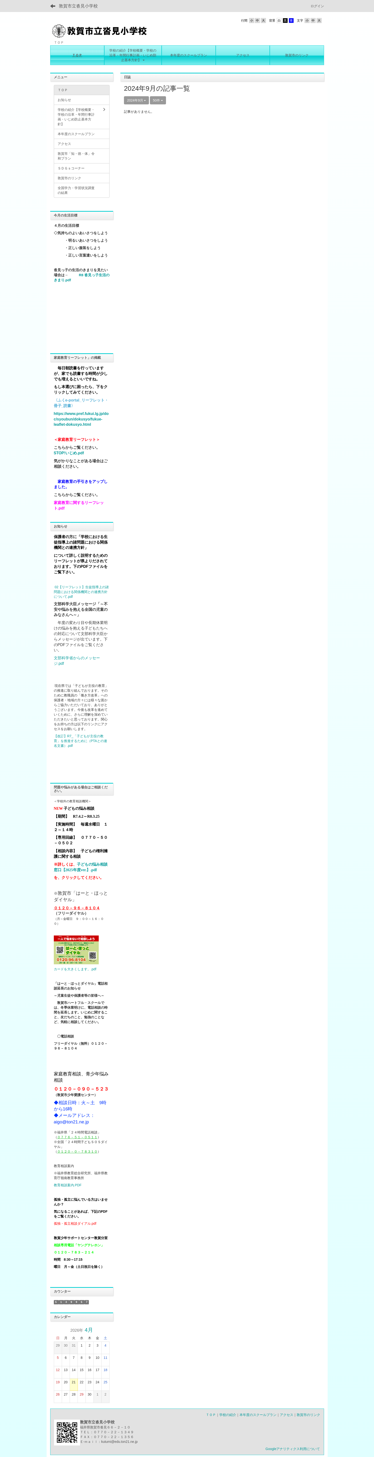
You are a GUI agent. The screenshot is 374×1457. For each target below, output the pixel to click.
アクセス (286, 1415)
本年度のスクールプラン (257, 1415)
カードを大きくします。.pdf (75, 969)
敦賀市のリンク (308, 1415)
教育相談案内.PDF (68, 1185)
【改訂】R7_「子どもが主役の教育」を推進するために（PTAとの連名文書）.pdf (80, 741)
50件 (158, 100)
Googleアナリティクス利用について (292, 1449)
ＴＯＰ (211, 1415)
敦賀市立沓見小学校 (78, 6)
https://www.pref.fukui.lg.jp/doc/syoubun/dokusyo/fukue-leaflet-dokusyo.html (81, 419)
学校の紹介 (227, 1415)
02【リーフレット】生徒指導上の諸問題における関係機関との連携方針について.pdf (81, 592)
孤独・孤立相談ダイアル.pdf (75, 1223)
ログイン (317, 6)
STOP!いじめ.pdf (69, 453)
